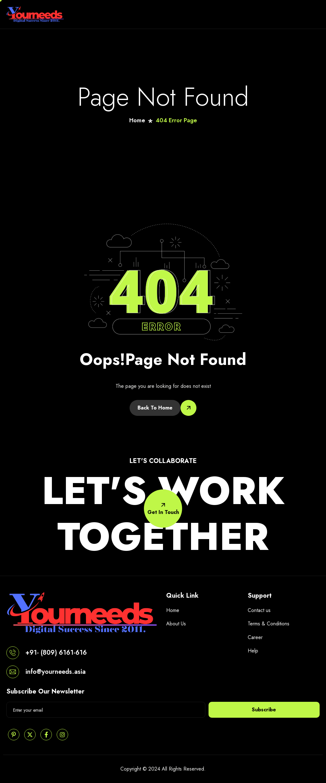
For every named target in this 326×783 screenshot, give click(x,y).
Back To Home (155, 407)
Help (253, 650)
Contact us (259, 610)
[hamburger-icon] (314, 14)
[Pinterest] (13, 734)
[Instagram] (62, 734)
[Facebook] (46, 734)
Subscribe (264, 709)
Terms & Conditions (268, 623)
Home (172, 610)
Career (255, 637)
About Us (176, 623)
